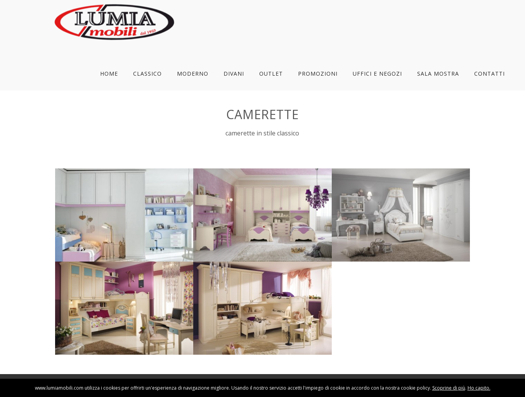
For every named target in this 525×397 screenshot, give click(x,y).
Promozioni (318, 73)
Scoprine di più (448, 388)
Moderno (192, 73)
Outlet (271, 73)
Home (109, 73)
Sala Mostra (438, 73)
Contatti (489, 73)
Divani (234, 73)
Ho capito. (479, 388)
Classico (147, 73)
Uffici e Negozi (377, 73)
